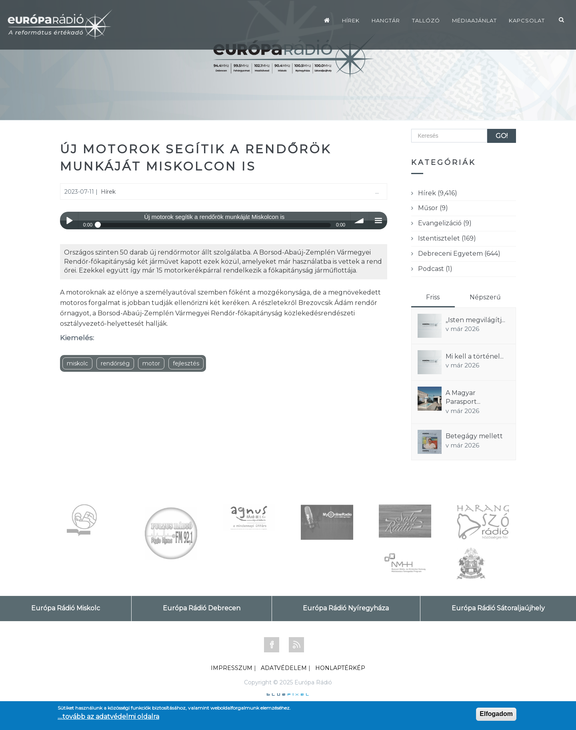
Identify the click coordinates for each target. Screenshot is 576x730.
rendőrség (115, 363)
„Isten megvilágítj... (475, 320)
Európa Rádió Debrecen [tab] (201, 608)
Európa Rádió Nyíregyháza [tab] (346, 608)
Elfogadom (496, 713)
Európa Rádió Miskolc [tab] (65, 608)
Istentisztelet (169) (447, 238)
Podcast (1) (435, 269)
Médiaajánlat (474, 20)
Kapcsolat (527, 20)
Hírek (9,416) (437, 193)
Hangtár (386, 20)
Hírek (351, 20)
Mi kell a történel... (475, 356)
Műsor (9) (433, 208)
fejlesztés (186, 363)
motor (151, 363)
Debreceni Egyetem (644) (459, 253)
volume (360, 221)
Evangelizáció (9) (445, 223)
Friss (433, 297)
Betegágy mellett (474, 436)
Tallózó (426, 20)
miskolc (77, 363)
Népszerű (485, 297)
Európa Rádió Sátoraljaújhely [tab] (498, 608)
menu (378, 221)
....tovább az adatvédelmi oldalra (108, 716)
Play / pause (69, 221)
